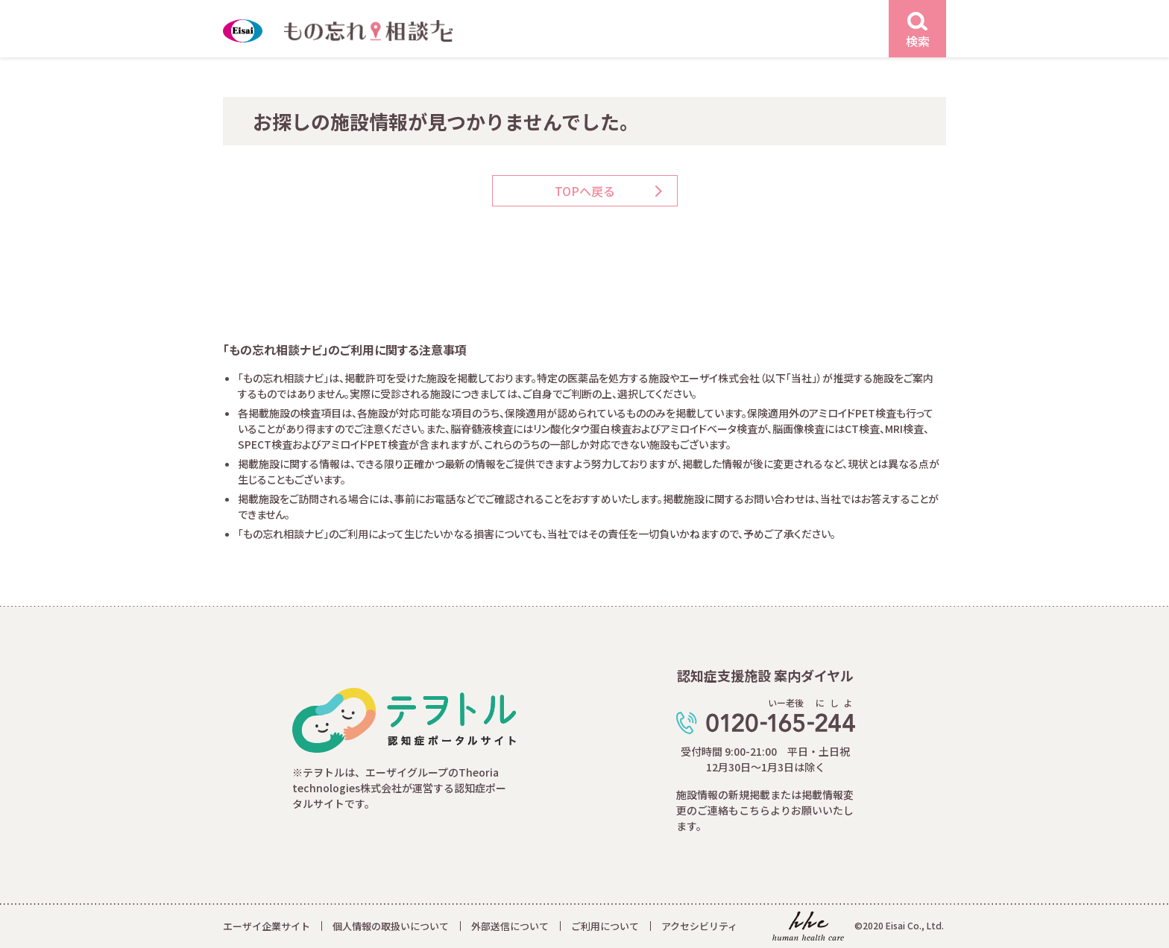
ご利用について (605, 926)
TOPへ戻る (585, 191)
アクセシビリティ (699, 926)
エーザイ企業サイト (266, 926)
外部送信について (510, 926)
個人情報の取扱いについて (391, 926)
